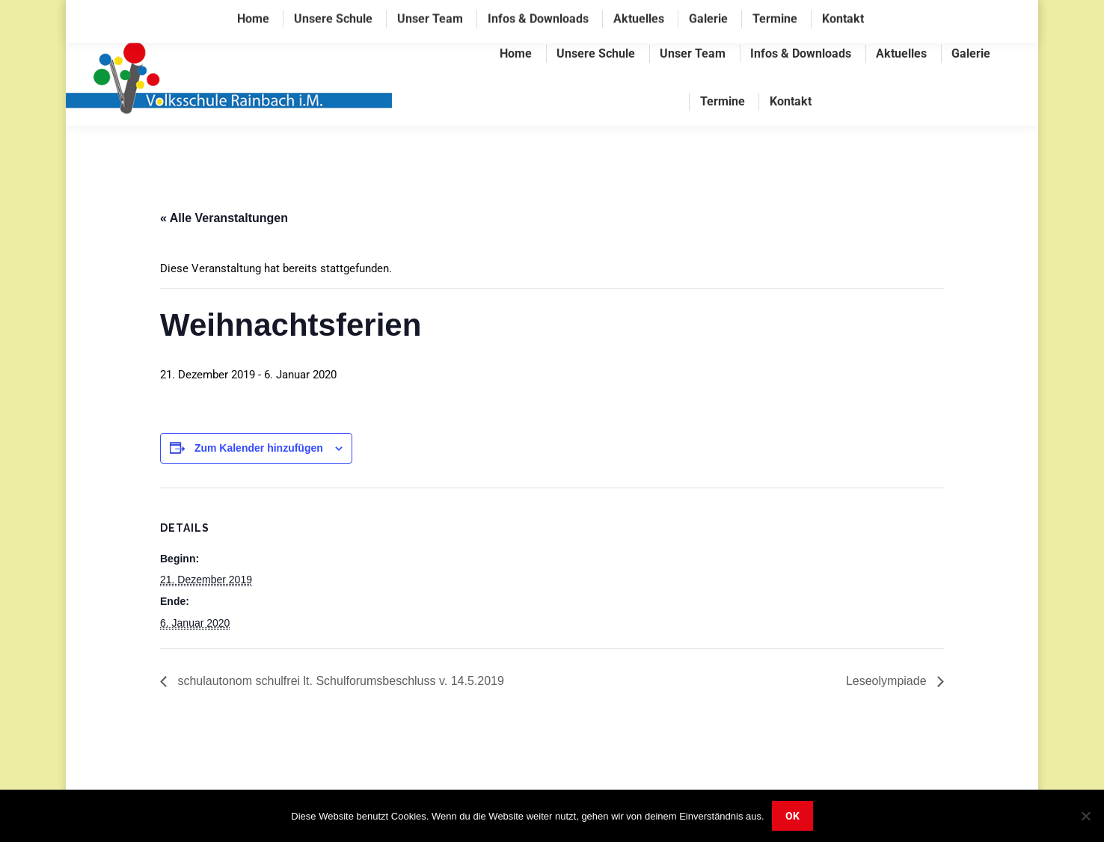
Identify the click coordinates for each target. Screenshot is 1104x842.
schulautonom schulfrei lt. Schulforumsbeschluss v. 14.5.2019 (339, 680)
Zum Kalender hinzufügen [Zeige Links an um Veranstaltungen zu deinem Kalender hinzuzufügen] (258, 448)
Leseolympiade (888, 680)
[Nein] (1085, 815)
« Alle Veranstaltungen (224, 218)
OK (792, 816)
